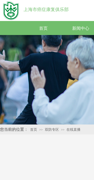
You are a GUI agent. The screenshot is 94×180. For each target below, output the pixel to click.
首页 (43, 28)
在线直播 (73, 130)
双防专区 (52, 130)
